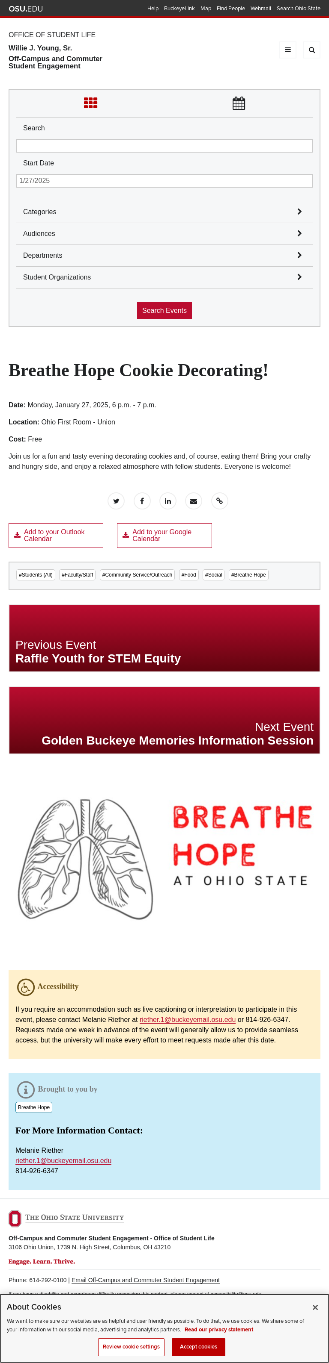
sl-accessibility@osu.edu (233, 1294)
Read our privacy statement (219, 1337)
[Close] (315, 1314)
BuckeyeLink (179, 8)
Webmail (261, 8)
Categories (39, 211)
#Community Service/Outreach (137, 575)
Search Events (164, 310)
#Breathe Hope (248, 575)
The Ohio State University (26, 9)
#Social (213, 575)
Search (34, 128)
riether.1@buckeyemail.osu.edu (188, 1019)
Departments (43, 255)
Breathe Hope (34, 1107)
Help (153, 8)
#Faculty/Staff (77, 575)
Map (205, 8)
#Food (189, 575)
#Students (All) (36, 575)
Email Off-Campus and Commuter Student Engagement (146, 1280)
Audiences (39, 233)
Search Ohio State (298, 8)
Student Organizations (57, 277)
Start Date (38, 163)
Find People (231, 8)
